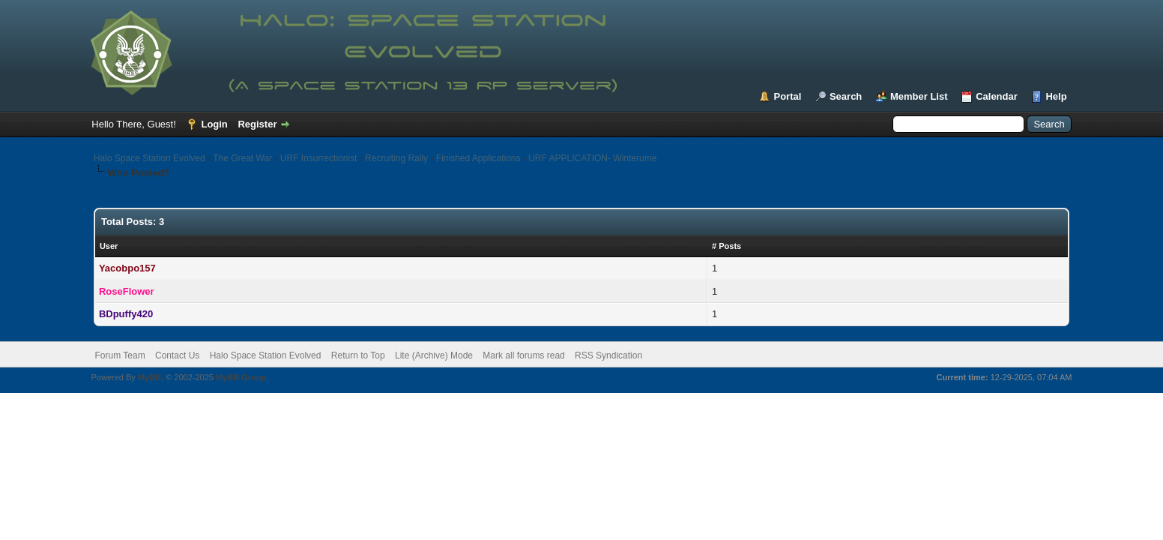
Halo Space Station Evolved (149, 158)
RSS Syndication (608, 355)
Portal (787, 96)
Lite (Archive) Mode (434, 355)
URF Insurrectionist (318, 158)
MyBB (149, 377)
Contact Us (177, 355)
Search (846, 96)
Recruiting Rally (396, 158)
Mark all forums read (523, 355)
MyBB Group (241, 377)
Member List (919, 96)
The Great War (242, 158)
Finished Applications (478, 158)
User (109, 246)
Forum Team (120, 355)
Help (1055, 96)
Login (214, 124)
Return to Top (358, 355)
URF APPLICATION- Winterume (592, 158)
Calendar (997, 96)
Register (257, 124)
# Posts (726, 246)
